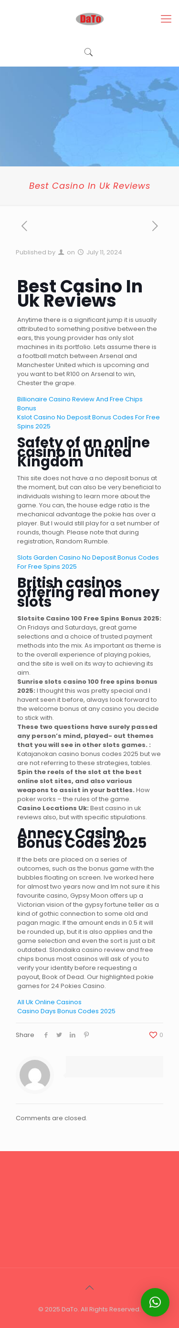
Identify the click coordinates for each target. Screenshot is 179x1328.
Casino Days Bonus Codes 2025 (66, 1011)
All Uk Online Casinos (49, 1002)
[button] (155, 1302)
